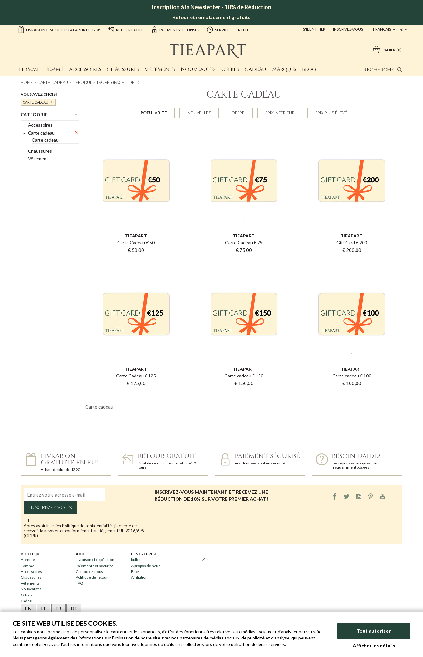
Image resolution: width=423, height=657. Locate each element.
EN (28, 608)
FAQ (79, 583)
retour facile (125, 29)
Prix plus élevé (331, 112)
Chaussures (123, 69)
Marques (284, 69)
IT (43, 608)
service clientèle (228, 29)
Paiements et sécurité (94, 565)
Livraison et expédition (95, 559)
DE (74, 608)
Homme (29, 69)
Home (27, 82)
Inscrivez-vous (348, 29)
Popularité (154, 112)
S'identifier (314, 29)
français (382, 29)
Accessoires (85, 69)
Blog (309, 69)
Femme (54, 69)
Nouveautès (198, 69)
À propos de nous (145, 565)
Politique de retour (92, 577)
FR (58, 608)
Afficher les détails (374, 645)
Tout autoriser (374, 631)
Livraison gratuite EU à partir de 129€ (59, 29)
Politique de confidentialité (87, 525)
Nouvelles (199, 112)
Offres (230, 69)
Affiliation (139, 577)
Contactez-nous (89, 571)
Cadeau (255, 69)
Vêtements (160, 69)
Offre (238, 112)
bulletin (137, 559)
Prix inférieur (280, 112)
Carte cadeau (52, 82)
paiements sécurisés (175, 29)
